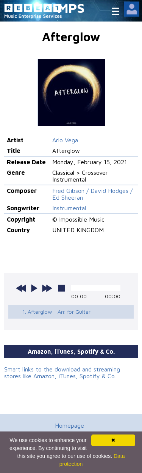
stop (61, 288)
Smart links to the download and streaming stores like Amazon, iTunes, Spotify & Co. (62, 372)
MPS (71, 7)
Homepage (69, 425)
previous (21, 288)
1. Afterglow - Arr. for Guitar (56, 311)
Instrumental (69, 208)
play (34, 288)
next (47, 288)
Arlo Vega (65, 140)
